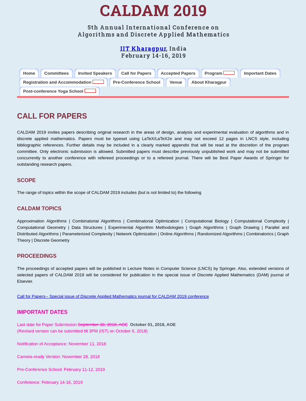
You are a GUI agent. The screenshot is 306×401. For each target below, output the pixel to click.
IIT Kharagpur (143, 48)
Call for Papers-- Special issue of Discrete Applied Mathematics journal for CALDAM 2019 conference (113, 296)
